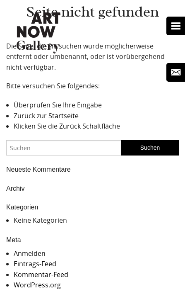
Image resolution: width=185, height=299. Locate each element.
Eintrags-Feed (35, 263)
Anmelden (30, 253)
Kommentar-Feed (41, 274)
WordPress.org (37, 284)
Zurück (70, 126)
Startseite (63, 115)
